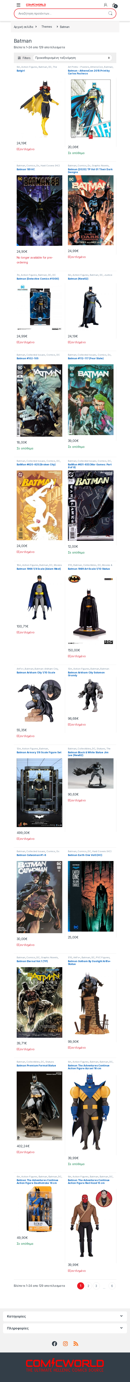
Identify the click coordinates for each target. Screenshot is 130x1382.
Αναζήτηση (110, 13)
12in (70, 668)
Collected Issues (35, 354)
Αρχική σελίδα (23, 26)
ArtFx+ (20, 668)
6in (18, 67)
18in (19, 565)
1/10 (70, 565)
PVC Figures (103, 957)
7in (18, 275)
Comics (30, 165)
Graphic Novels (100, 165)
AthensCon (96, 67)
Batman (43, 67)
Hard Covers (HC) (50, 165)
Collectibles (89, 565)
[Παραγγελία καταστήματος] (72, 57)
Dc (37, 165)
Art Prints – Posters (78, 67)
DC (50, 67)
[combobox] (59, 13)
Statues (101, 748)
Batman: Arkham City (46, 668)
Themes (46, 26)
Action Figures (29, 67)
